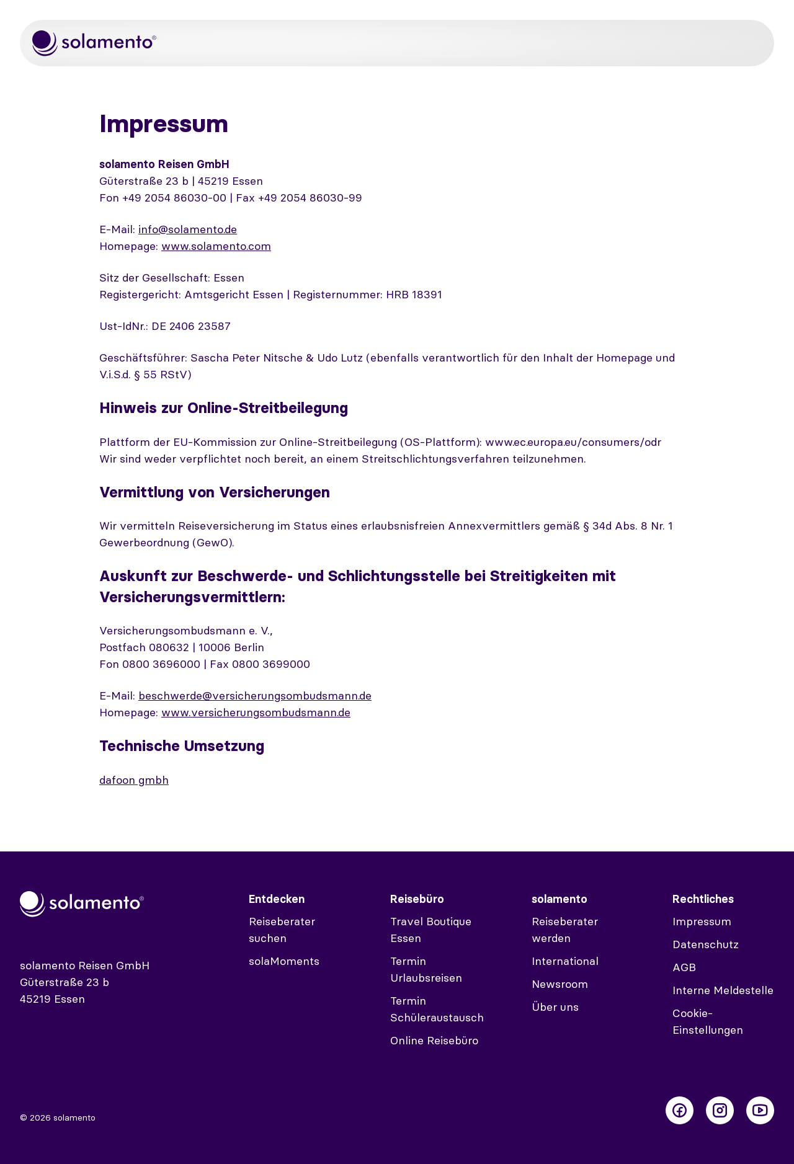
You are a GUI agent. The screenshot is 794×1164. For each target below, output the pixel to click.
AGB (684, 967)
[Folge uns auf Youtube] (760, 1110)
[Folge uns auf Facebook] (680, 1110)
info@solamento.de (187, 229)
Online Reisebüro (434, 1040)
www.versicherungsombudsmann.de (255, 712)
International (565, 961)
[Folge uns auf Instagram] (720, 1110)
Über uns (555, 1007)
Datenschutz (705, 944)
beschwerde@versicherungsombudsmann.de (255, 695)
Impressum (701, 921)
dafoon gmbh (134, 780)
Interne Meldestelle (723, 990)
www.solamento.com (216, 246)
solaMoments (284, 961)
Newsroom (560, 984)
